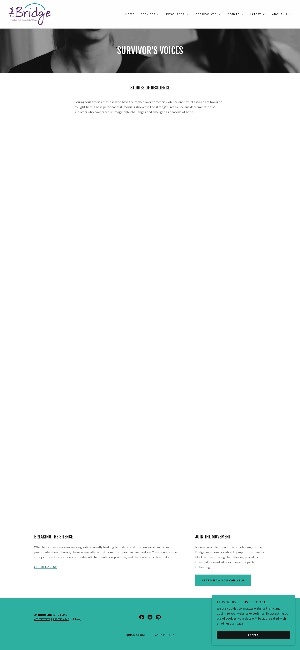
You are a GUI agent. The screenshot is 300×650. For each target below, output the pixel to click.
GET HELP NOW (45, 567)
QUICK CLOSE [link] (136, 635)
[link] (29, 14)
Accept (253, 635)
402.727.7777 (42, 619)
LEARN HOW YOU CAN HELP (223, 580)
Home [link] (129, 14)
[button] (150, 14)
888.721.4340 (61, 619)
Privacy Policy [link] (162, 635)
